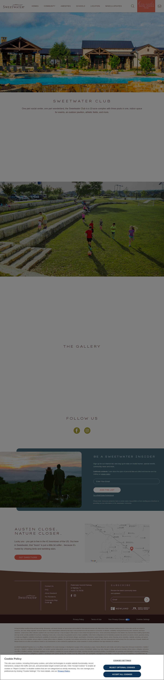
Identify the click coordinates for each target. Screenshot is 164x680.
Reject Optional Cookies (122, 669)
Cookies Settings (122, 662)
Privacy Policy (64, 673)
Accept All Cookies (122, 676)
